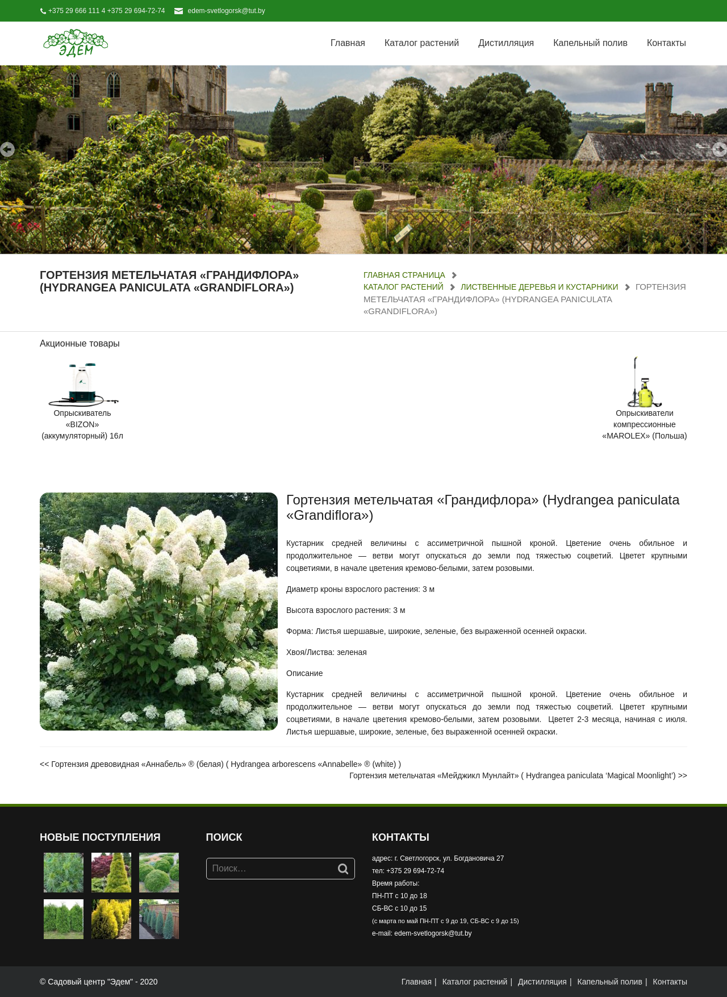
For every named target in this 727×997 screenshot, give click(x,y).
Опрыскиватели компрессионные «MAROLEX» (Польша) (644, 424)
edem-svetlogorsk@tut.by (226, 11)
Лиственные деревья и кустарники (539, 286)
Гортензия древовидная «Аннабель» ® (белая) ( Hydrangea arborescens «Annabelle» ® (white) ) (226, 764)
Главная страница (404, 275)
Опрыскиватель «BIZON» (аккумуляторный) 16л (82, 424)
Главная (348, 43)
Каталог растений (422, 43)
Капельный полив (590, 43)
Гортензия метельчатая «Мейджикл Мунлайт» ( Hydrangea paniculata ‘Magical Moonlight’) (512, 775)
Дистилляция (506, 43)
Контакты (666, 43)
